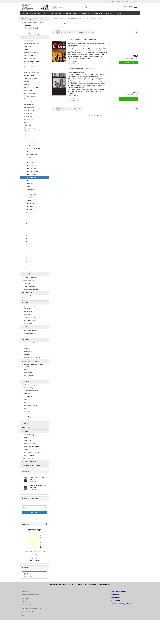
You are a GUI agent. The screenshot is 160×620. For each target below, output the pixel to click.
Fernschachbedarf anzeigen (31, 296)
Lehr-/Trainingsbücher (29, 55)
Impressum (25, 598)
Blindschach (27, 99)
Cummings (30, 209)
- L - (26, 232)
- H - (26, 224)
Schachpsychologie (29, 93)
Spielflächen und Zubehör (30, 289)
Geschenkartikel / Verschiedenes (31, 361)
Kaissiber (26, 399)
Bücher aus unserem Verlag (31, 43)
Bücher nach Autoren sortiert (31, 128)
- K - (26, 230)
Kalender (26, 369)
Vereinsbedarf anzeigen (30, 330)
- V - (26, 264)
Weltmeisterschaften (29, 96)
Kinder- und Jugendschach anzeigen (33, 22)
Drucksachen (27, 336)
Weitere (120, 13)
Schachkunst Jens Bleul (29, 461)
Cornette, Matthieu (32, 195)
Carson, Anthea (31, 157)
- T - (26, 259)
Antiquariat (25, 431)
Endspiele (26, 437)
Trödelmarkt (25, 423)
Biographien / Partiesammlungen (32, 67)
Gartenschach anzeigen (30, 277)
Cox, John (29, 198)
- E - (26, 215)
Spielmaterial (85, 13)
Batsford (34, 573)
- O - (26, 241)
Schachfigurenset (28, 280)
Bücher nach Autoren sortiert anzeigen (36, 131)
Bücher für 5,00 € (28, 113)
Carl (28, 151)
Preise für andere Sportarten (31, 357)
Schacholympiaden (28, 102)
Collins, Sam (30, 189)
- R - (26, 247)
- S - (26, 250)
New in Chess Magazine (30, 405)
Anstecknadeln (27, 351)
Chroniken (26, 81)
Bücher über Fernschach (30, 299)
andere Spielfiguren (29, 286)
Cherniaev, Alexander (32, 171)
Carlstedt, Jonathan (32, 154)
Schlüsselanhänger (29, 372)
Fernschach (26, 84)
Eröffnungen (27, 46)
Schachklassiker (28, 90)
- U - (26, 262)
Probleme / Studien (28, 75)
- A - (26, 134)
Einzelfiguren (27, 283)
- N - (26, 238)
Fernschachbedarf (71, 13)
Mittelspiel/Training (29, 58)
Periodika (26, 122)
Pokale (25, 346)
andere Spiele (27, 125)
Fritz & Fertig (27, 25)
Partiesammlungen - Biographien (32, 452)
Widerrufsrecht (26, 605)
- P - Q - (27, 244)
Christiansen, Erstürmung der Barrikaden (82, 40)
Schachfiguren (27, 311)
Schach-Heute (27, 414)
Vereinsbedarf (98, 13)
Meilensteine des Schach (30, 87)
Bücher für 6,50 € (28, 116)
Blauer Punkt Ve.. (34, 575)
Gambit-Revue (27, 396)
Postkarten (26, 378)
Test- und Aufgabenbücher (31, 61)
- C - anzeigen (30, 142)
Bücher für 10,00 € (28, 110)
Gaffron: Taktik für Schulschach (32, 28)
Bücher (45, 13)
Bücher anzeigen (28, 41)
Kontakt (24, 601)
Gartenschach (56, 13)
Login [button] (125, 1)
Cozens (29, 200)
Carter (28, 160)
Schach (25, 408)
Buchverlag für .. (34, 576)
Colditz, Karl (30, 183)
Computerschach (28, 119)
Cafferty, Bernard (31, 145)
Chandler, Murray (31, 166)
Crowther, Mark (31, 206)
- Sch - (27, 253)
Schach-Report (27, 420)
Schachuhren (27, 308)
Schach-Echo (27, 411)
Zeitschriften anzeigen (29, 385)
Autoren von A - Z (28, 458)
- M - (26, 235)
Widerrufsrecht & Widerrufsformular (32, 612)
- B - (26, 137)
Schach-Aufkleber (28, 375)
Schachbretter (27, 314)
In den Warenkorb (128, 62)
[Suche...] (54, 7)
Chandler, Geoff (31, 163)
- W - (26, 267)
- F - (26, 218)
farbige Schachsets (29, 320)
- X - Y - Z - (28, 270)
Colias (28, 186)
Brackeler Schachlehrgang (31, 34)
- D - (26, 212)
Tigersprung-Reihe (28, 64)
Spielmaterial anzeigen (30, 306)
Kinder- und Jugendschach (31, 13)
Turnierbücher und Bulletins (31, 78)
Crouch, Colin (30, 203)
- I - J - (27, 227)
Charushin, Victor (31, 169)
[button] (118, 1)
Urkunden (26, 349)
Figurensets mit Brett (29, 317)
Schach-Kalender (28, 104)
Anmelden (34, 512)
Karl (24, 402)
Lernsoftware (27, 31)
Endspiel (25, 49)
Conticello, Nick (31, 192)
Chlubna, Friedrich (32, 174)
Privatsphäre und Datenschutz (30, 594)
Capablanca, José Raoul (33, 148)
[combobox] (66, 32)
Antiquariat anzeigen (29, 435)
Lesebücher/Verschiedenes (31, 446)
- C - (26, 139)
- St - (26, 256)
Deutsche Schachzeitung (30, 390)
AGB (23, 615)
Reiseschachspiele (28, 323)
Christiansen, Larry (32, 177)
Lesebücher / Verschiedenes (31, 73)
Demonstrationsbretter (30, 333)
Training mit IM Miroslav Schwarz (31, 465)
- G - (26, 221)
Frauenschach (27, 70)
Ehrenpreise (110, 13)
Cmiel (28, 180)
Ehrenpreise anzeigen (29, 343)
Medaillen (26, 354)
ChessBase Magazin (29, 388)
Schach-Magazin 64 (29, 417)
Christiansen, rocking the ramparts (80, 69)
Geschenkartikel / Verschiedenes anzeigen (33, 365)
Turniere (25, 449)
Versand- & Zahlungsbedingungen (31, 608)
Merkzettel (134, 1)
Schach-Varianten (28, 107)
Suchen (111, 1)
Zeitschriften (25, 381)
